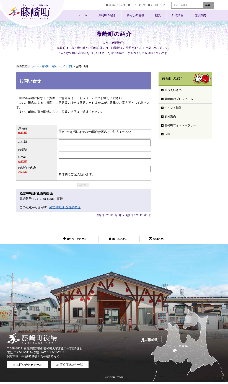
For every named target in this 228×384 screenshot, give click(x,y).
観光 (158, 15)
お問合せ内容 (27, 169)
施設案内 (200, 15)
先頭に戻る (157, 241)
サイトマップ (138, 5)
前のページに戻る (74, 241)
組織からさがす (117, 5)
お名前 (22, 128)
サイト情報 (66, 66)
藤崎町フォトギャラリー (180, 125)
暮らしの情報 (135, 15)
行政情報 (177, 15)
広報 (167, 134)
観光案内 (170, 116)
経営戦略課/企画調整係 (65, 209)
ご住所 (22, 141)
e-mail (22, 158)
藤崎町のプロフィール (179, 98)
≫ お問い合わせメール (27, 366)
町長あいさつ (173, 90)
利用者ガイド (158, 5)
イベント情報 (173, 107)
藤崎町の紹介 (107, 15)
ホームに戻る (117, 241)
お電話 (22, 151)
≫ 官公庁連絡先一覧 (69, 366)
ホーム (83, 15)
